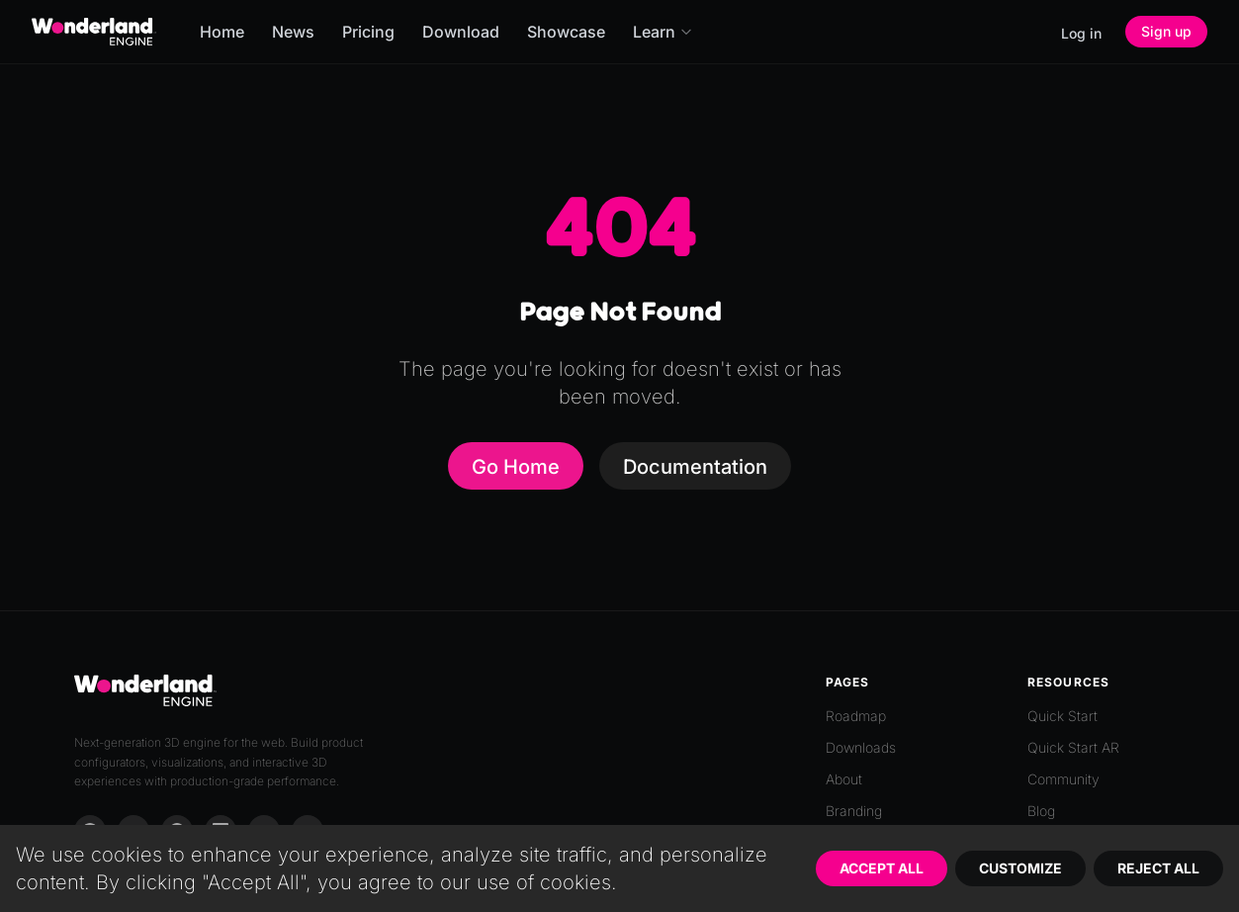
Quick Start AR (1073, 747)
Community (1063, 779)
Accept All (882, 868)
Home (222, 32)
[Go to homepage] (94, 32)
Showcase (566, 32)
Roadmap (856, 715)
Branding (854, 810)
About (844, 779)
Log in (1081, 33)
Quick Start (1062, 715)
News (293, 32)
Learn (663, 32)
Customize (1020, 868)
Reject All (1158, 868)
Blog (1041, 810)
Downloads (861, 747)
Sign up (1166, 31)
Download (460, 32)
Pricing (368, 32)
